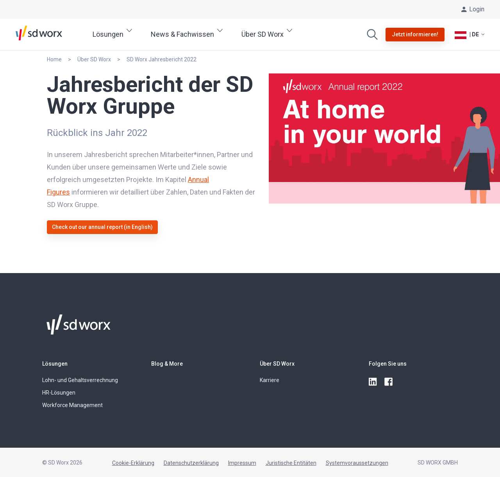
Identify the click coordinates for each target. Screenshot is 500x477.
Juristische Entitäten (291, 463)
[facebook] (389, 382)
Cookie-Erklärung (133, 463)
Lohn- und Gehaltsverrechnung (80, 380)
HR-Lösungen (58, 392)
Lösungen (55, 364)
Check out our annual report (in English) (102, 227)
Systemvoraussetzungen (357, 463)
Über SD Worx (277, 364)
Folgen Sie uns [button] (388, 364)
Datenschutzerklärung (191, 463)
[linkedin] (373, 382)
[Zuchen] (372, 34)
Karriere (269, 380)
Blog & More (167, 364)
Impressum (242, 463)
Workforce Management (72, 405)
